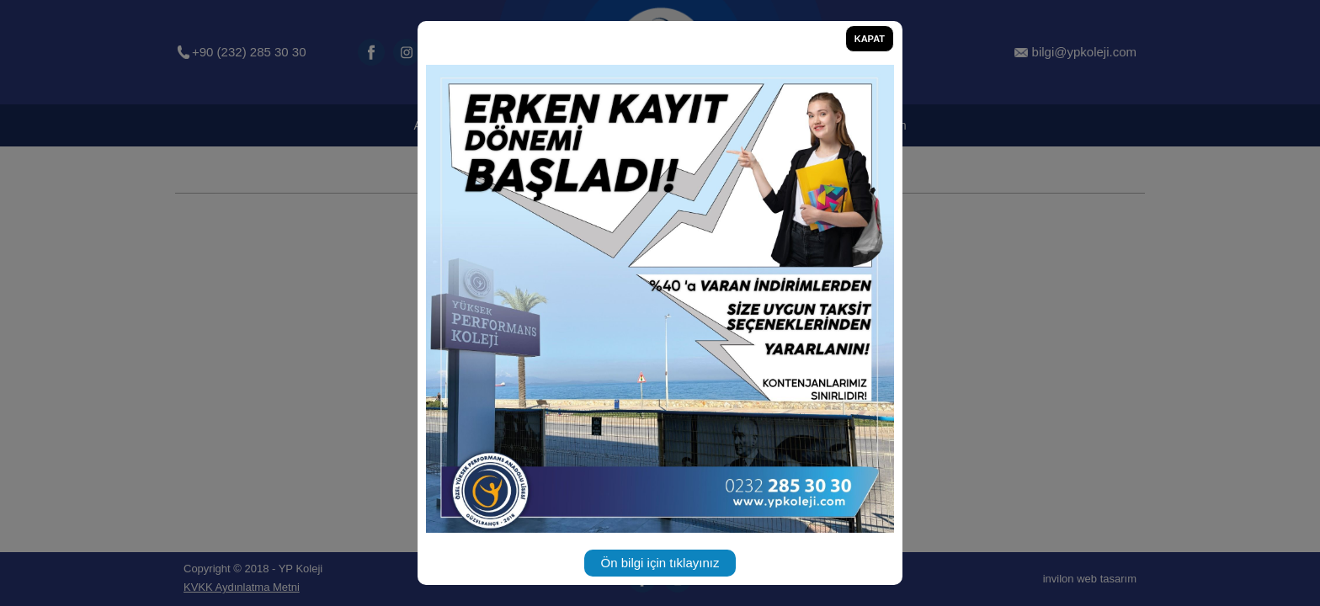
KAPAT (869, 39)
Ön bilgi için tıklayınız (660, 563)
